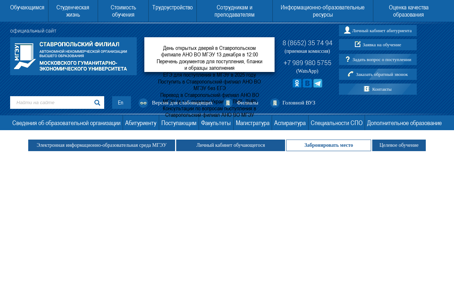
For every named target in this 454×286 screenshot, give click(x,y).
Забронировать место (328, 145)
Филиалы (247, 103)
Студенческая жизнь (72, 11)
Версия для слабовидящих (182, 103)
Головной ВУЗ (299, 103)
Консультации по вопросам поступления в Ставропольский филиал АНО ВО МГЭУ (209, 111)
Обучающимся (27, 7)
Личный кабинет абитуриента (381, 30)
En (120, 102)
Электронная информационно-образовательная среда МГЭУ (101, 145)
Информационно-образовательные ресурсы (323, 11)
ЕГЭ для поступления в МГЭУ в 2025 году (209, 74)
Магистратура (253, 123)
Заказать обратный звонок (382, 74)
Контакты (382, 89)
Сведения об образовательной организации (66, 123)
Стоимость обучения (123, 11)
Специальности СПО (336, 123)
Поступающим (178, 123)
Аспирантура (290, 123)
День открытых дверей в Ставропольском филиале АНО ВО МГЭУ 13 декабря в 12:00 (209, 50)
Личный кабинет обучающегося (230, 145)
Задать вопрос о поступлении (382, 59)
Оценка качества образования (409, 11)
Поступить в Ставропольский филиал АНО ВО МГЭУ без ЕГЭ (209, 84)
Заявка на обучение (381, 44)
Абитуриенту (140, 123)
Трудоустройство (172, 7)
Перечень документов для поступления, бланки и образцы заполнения (209, 64)
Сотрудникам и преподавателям (235, 11)
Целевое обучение (399, 145)
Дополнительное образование (404, 123)
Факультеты (216, 123)
